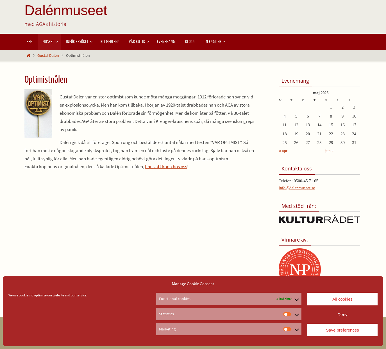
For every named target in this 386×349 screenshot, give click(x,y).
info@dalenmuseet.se (297, 188)
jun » (329, 150)
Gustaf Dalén (48, 55)
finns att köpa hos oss (166, 166)
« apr (283, 150)
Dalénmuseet (65, 10)
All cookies (342, 299)
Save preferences (342, 330)
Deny (342, 314)
